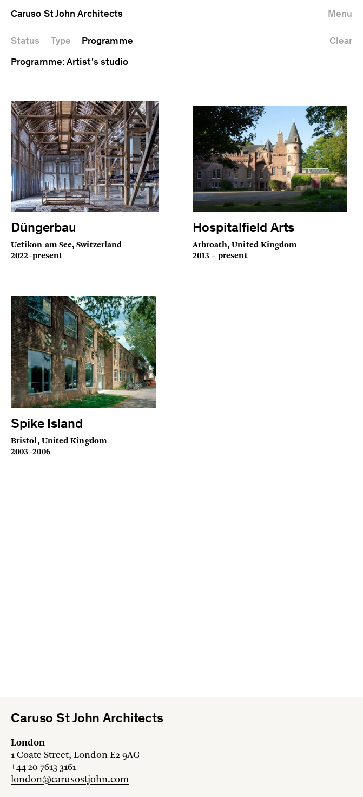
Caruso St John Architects (67, 14)
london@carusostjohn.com (70, 780)
